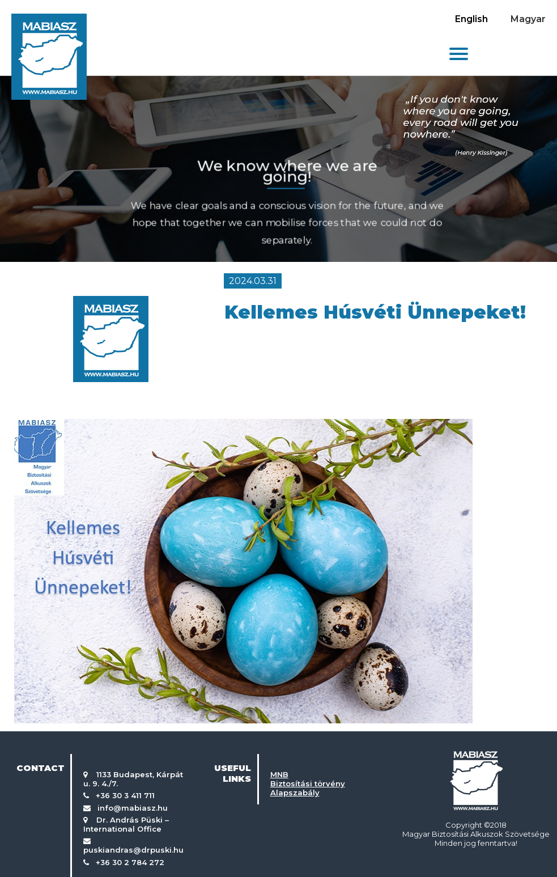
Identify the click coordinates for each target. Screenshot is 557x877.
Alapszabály (295, 792)
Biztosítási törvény (307, 783)
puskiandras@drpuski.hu (133, 849)
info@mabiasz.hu (132, 807)
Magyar (528, 19)
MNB (279, 774)
